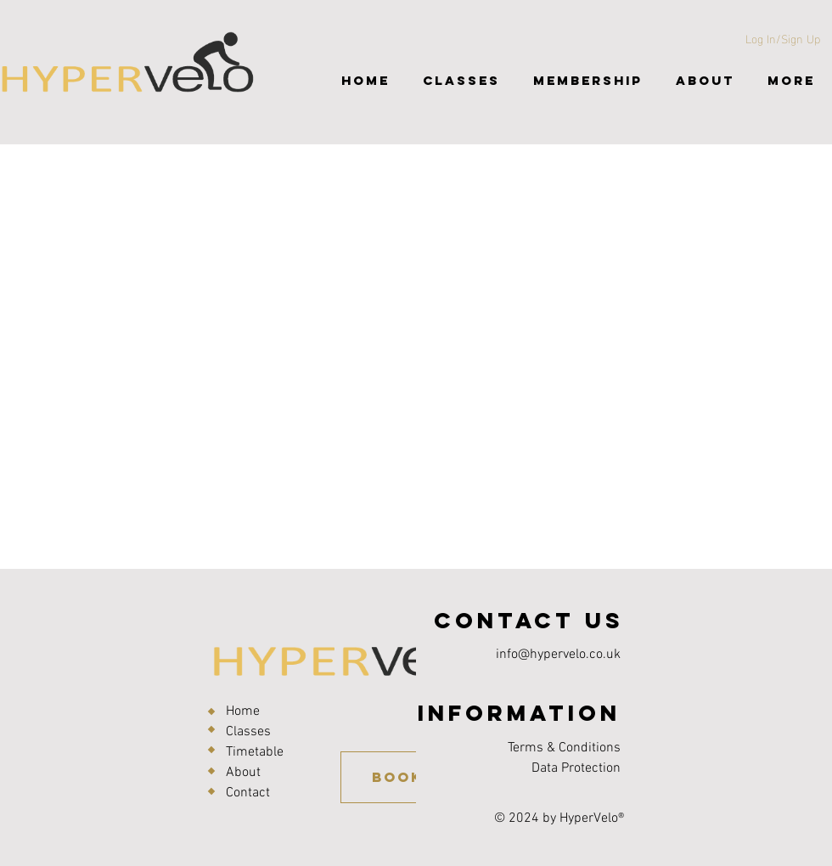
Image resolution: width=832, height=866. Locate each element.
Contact (248, 792)
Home (243, 711)
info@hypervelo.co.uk (558, 654)
